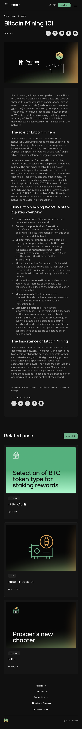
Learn (23, 16)
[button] (75, 5)
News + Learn (10, 16)
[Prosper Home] (12, 5)
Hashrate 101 (27, 256)
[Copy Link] (48, 33)
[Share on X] (55, 33)
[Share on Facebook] (68, 33)
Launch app (64, 5)
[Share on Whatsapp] (75, 33)
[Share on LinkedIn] (61, 33)
